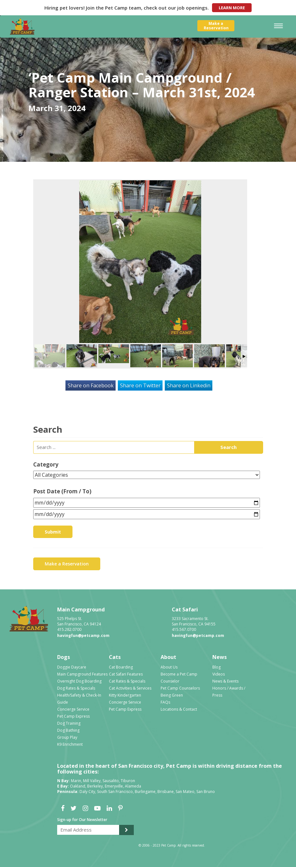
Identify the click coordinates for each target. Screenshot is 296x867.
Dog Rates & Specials (76, 688)
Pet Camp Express (73, 716)
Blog (216, 667)
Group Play (67, 737)
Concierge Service (73, 709)
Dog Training (68, 723)
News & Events (225, 681)
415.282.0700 (69, 629)
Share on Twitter (140, 385)
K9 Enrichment (70, 744)
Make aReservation (216, 26)
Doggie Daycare (71, 667)
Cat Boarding (121, 667)
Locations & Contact (179, 709)
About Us (169, 667)
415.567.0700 (184, 629)
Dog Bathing (68, 730)
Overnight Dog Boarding (79, 681)
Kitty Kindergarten (125, 695)
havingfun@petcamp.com (83, 635)
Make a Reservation (67, 564)
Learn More (232, 8)
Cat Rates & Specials (127, 681)
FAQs (165, 702)
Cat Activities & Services (130, 688)
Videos (218, 674)
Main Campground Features (82, 674)
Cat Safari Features (126, 674)
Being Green (172, 695)
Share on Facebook (91, 385)
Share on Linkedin (188, 385)
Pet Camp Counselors (180, 688)
